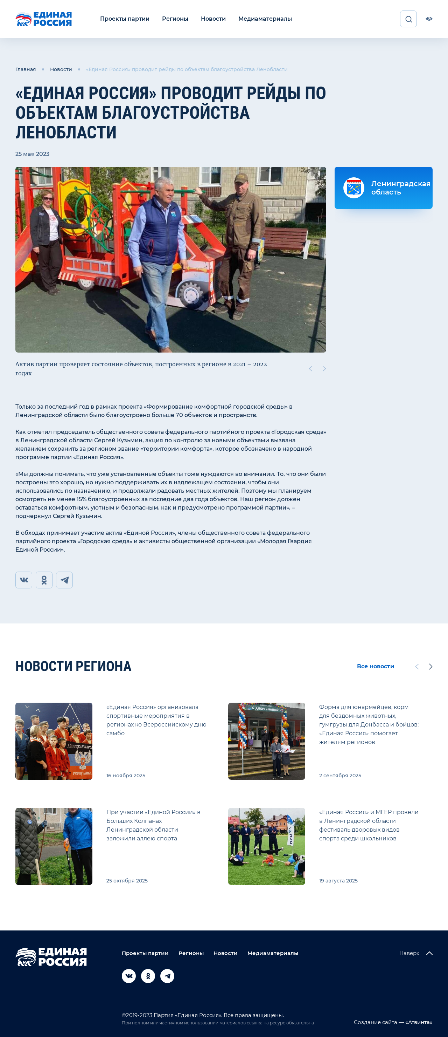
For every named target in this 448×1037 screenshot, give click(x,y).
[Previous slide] (310, 369)
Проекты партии (124, 18)
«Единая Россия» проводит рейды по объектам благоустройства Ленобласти (187, 69)
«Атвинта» (418, 1022)
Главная (25, 69)
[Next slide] (324, 369)
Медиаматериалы (265, 18)
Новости (213, 18)
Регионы (175, 18)
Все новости (375, 666)
